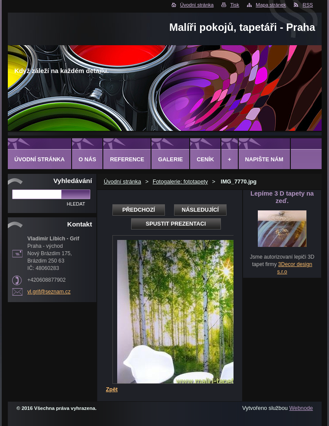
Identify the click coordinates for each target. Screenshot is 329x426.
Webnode (301, 408)
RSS (308, 4)
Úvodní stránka (197, 4)
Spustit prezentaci (176, 223)
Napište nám (264, 159)
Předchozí (138, 209)
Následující (200, 209)
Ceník (205, 159)
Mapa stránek (271, 4)
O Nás (87, 159)
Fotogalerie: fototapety (180, 181)
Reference (127, 159)
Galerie (170, 159)
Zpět (112, 389)
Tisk (234, 4)
